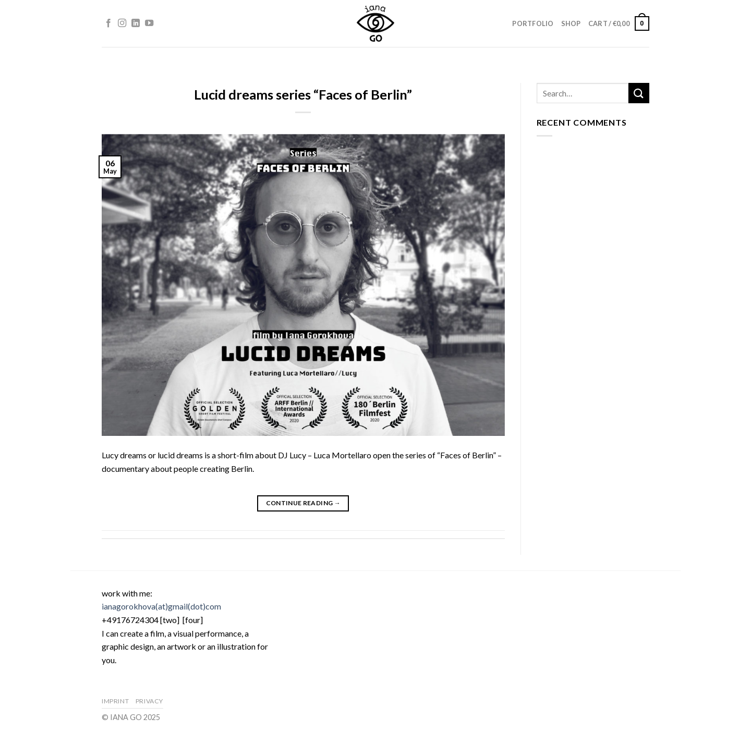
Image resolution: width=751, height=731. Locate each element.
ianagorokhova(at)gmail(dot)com (161, 606)
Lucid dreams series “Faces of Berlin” (303, 94)
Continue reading (303, 503)
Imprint (115, 701)
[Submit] (638, 93)
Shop (571, 23)
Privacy (149, 701)
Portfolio (532, 23)
